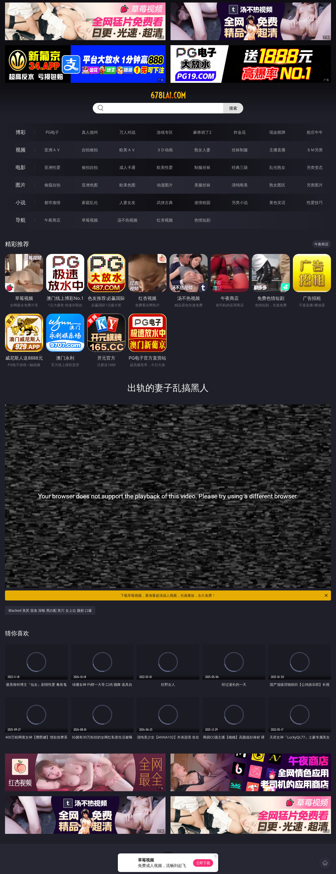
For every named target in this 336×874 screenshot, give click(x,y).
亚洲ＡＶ (52, 150)
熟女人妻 (202, 150)
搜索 (233, 108)
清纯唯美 (240, 185)
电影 (21, 167)
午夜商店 (52, 220)
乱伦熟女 (277, 167)
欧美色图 (127, 185)
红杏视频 (165, 220)
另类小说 (240, 202)
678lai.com (168, 95)
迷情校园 (202, 202)
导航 (21, 220)
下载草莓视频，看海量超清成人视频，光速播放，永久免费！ (224, 595)
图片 (21, 184)
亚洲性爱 (52, 167)
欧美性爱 (165, 167)
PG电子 (52, 132)
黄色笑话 (277, 202)
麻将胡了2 (202, 132)
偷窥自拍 (52, 185)
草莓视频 (90, 220)
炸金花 (240, 132)
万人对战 (127, 132)
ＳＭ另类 (315, 150)
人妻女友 (127, 202)
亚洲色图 (90, 185)
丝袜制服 (240, 150)
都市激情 (52, 202)
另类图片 (315, 185)
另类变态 (315, 167)
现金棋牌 (277, 132)
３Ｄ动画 (165, 150)
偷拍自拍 (90, 167)
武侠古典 (165, 202)
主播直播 (277, 150)
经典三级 (240, 167)
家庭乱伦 (90, 202)
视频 (21, 149)
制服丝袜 (202, 167)
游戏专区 (165, 132)
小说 (21, 202)
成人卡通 (127, 167)
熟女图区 (277, 185)
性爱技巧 (315, 202)
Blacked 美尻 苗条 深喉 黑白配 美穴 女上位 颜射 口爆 (50, 610)
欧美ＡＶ (127, 150)
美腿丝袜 (202, 185)
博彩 (21, 132)
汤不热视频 (127, 220)
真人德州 (90, 132)
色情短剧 (202, 220)
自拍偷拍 (90, 150)
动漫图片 (165, 185)
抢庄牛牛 (315, 132)
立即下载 (203, 862)
